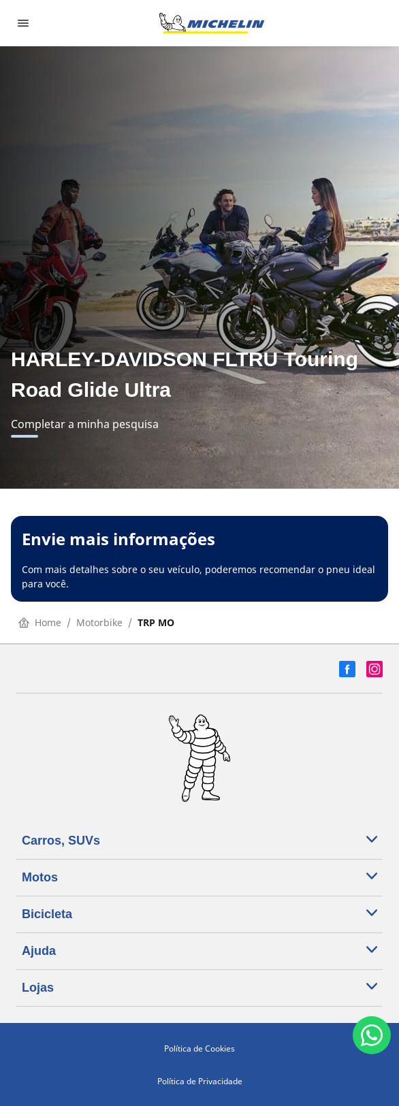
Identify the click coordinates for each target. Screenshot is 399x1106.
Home (39, 622)
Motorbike (99, 622)
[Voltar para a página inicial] (211, 23)
